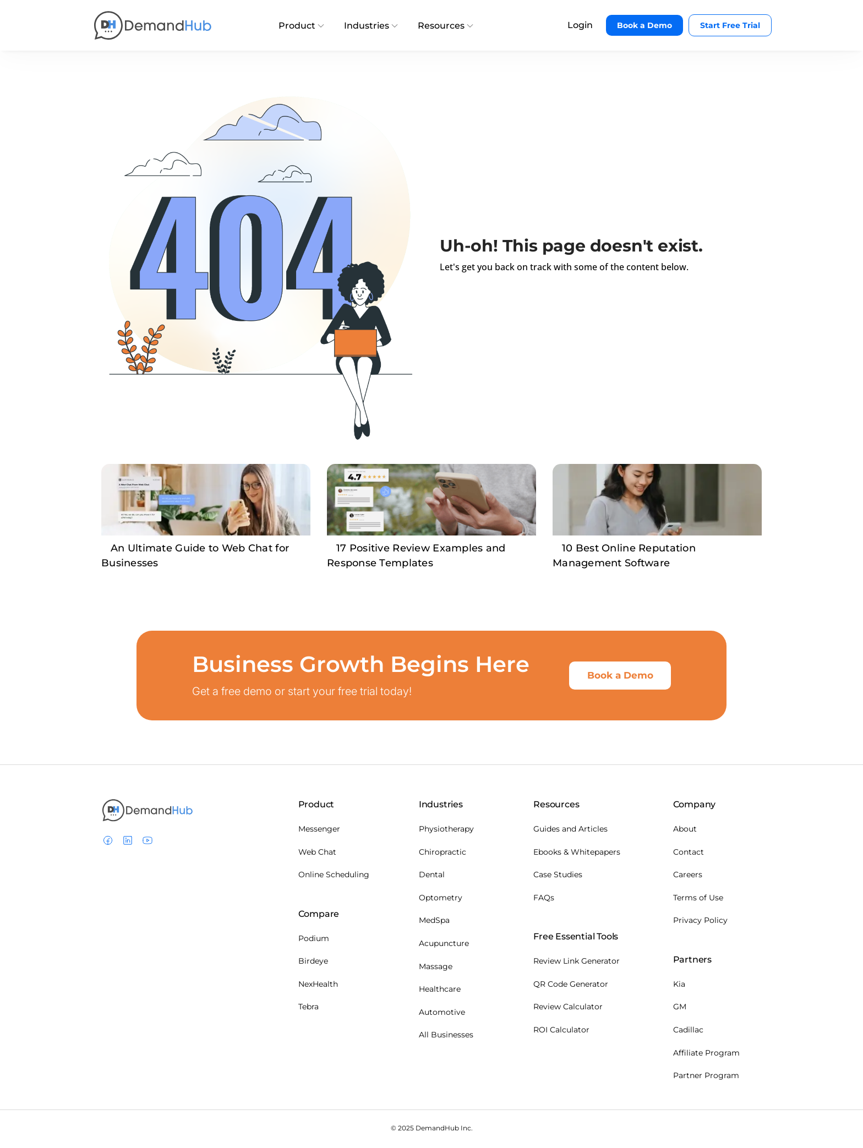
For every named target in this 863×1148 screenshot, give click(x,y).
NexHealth (318, 986)
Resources (445, 25)
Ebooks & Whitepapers (576, 854)
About (685, 831)
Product (301, 25)
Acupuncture (444, 945)
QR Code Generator (570, 986)
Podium (313, 940)
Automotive (442, 1014)
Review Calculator (568, 1009)
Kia (679, 986)
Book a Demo (644, 25)
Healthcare (440, 991)
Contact (688, 854)
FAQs (543, 900)
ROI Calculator (561, 1032)
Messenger (319, 831)
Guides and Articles (570, 831)
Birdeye (313, 963)
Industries (371, 25)
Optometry (440, 900)
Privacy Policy (700, 922)
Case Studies (557, 877)
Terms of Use (698, 900)
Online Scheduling (333, 877)
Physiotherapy (446, 831)
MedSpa (434, 922)
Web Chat (317, 854)
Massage (435, 969)
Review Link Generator (576, 963)
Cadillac (688, 1032)
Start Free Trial (730, 25)
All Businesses (446, 1037)
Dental (432, 877)
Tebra (308, 1009)
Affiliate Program (706, 1055)
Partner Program (706, 1078)
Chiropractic (442, 854)
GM (679, 1009)
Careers (687, 877)
